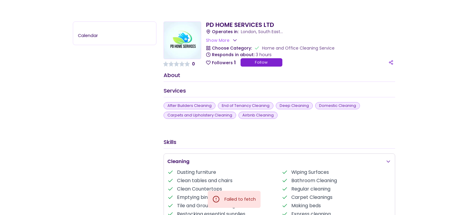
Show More (222, 40)
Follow (261, 62)
